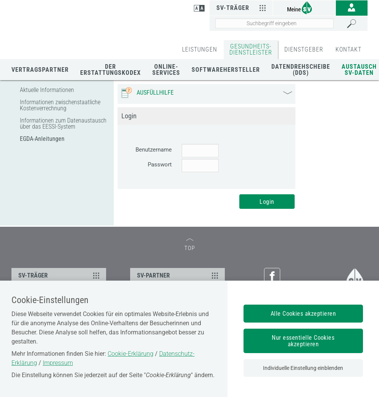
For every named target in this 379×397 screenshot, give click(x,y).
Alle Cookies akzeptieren (303, 313)
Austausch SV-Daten (359, 69)
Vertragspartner (40, 69)
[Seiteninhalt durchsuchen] (274, 23)
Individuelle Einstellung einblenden (303, 368)
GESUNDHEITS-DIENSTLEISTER (250, 49)
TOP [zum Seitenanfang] (189, 245)
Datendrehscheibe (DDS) (300, 69)
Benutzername (153, 149)
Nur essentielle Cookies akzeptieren (303, 341)
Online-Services (166, 69)
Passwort (160, 164)
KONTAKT (348, 49)
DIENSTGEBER (303, 49)
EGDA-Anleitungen (42, 138)
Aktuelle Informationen (47, 90)
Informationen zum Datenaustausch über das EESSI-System (63, 123)
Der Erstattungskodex (110, 69)
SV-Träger (242, 8)
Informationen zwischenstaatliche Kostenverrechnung (60, 105)
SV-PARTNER (179, 275)
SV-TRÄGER (60, 275)
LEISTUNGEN (199, 49)
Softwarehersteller (226, 69)
